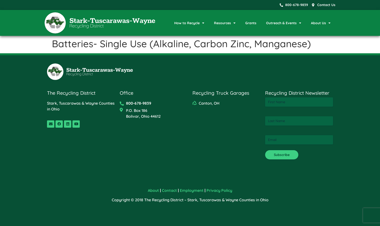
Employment (192, 190)
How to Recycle (189, 23)
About (153, 190)
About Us (321, 23)
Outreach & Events (283, 23)
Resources (225, 23)
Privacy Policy (219, 190)
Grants (250, 23)
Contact (169, 190)
